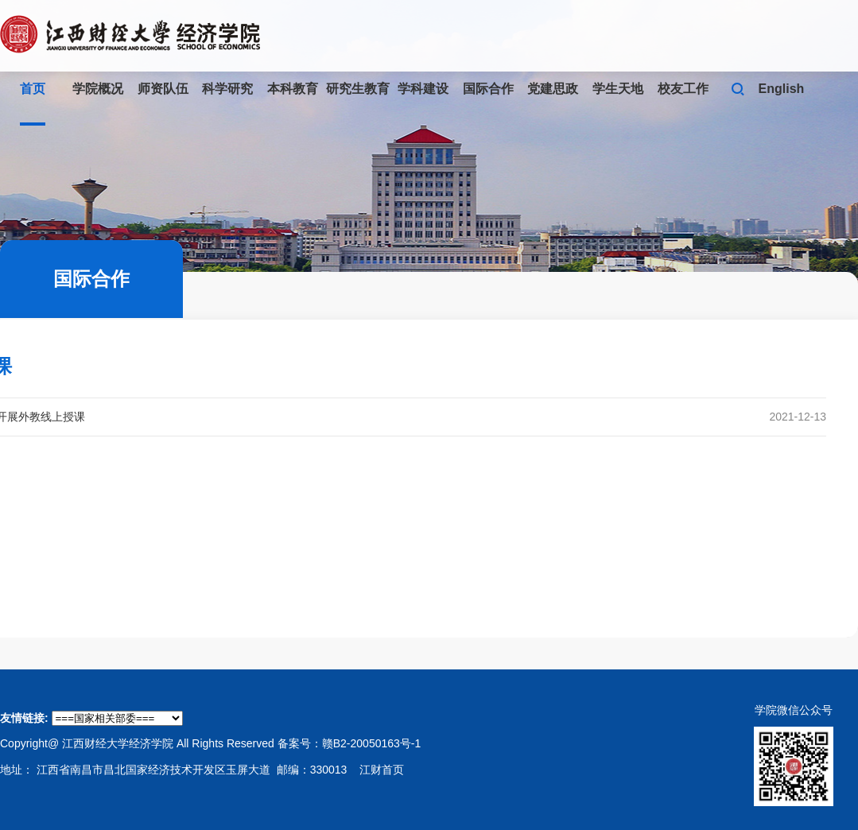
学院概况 (97, 88)
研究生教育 (358, 88)
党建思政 (552, 88)
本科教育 (292, 88)
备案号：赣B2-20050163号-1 (349, 743)
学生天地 (617, 88)
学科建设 (423, 88)
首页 (32, 88)
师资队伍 (163, 88)
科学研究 (227, 88)
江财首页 (381, 769)
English (782, 88)
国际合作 (488, 88)
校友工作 (683, 88)
